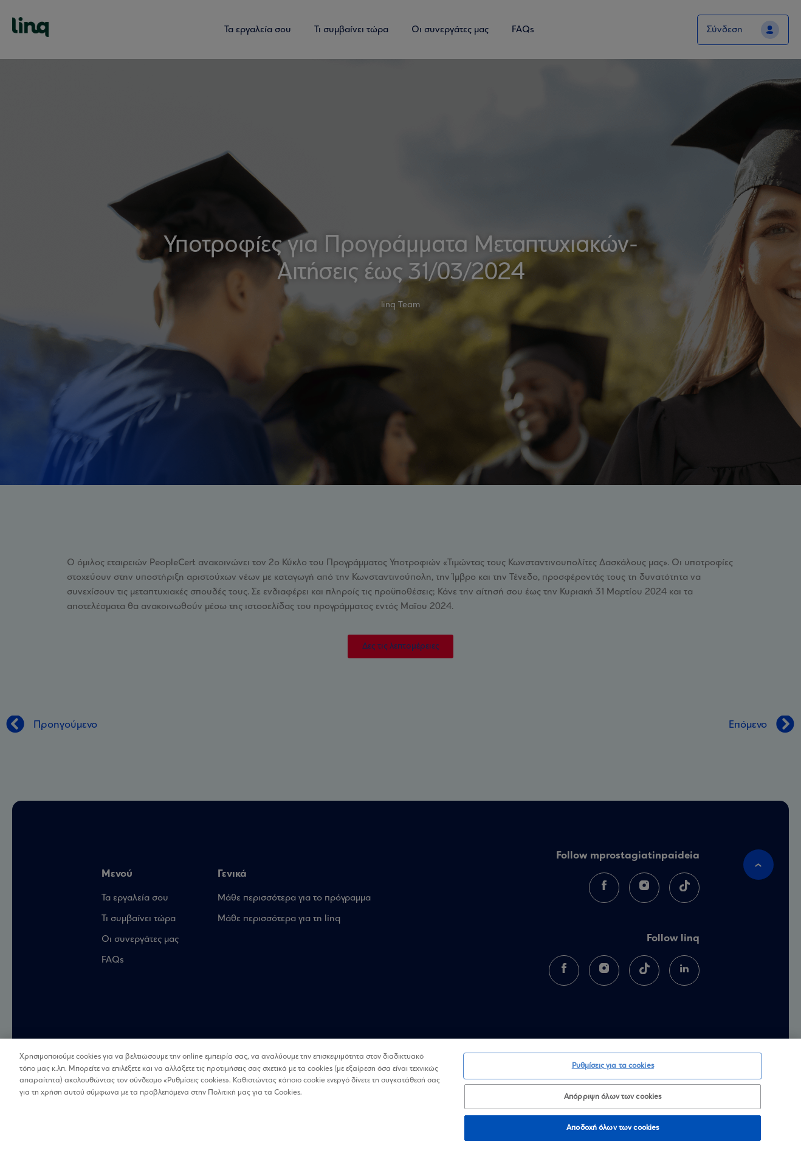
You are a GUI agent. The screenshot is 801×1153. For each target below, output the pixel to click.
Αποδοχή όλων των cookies (612, 1128)
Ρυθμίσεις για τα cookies (613, 1066)
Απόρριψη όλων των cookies (612, 1097)
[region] (400, 1096)
